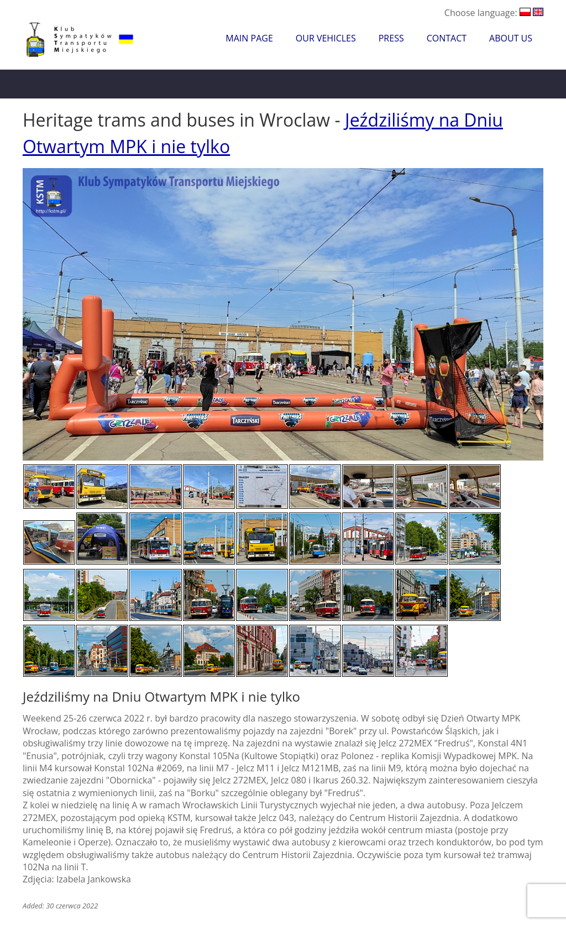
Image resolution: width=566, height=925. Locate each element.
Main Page (249, 38)
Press (391, 38)
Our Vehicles (326, 38)
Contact (447, 38)
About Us (510, 38)
